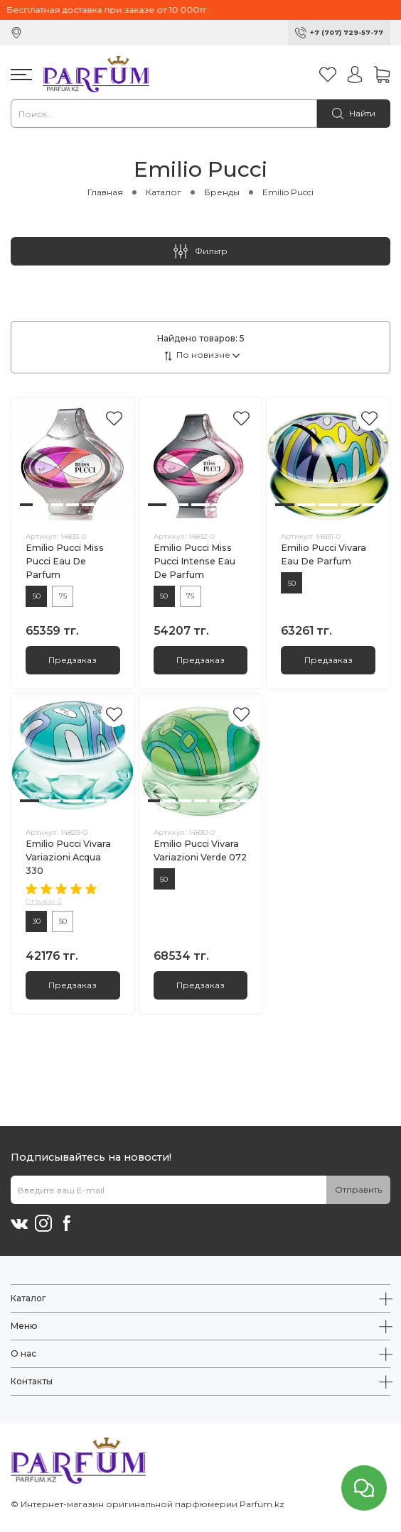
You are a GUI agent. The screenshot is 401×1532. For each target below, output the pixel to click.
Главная (105, 192)
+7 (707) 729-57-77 (346, 32)
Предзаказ (72, 660)
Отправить (358, 1189)
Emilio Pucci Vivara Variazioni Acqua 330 (68, 857)
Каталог (163, 192)
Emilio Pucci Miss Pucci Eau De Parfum (65, 561)
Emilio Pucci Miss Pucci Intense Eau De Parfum (194, 561)
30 (37, 921)
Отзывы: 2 (44, 901)
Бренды (222, 192)
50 (37, 596)
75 (63, 596)
